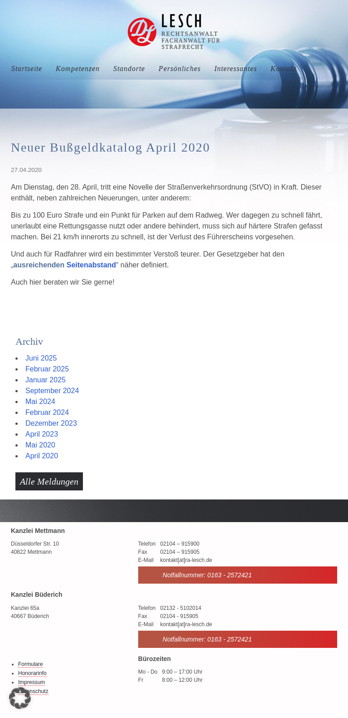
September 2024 (52, 391)
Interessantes (235, 68)
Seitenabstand (91, 265)
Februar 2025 (47, 369)
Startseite (26, 68)
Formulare (30, 664)
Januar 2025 (45, 380)
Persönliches (180, 68)
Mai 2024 (40, 401)
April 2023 (41, 434)
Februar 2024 (47, 412)
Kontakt (283, 68)
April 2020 (41, 456)
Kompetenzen (78, 68)
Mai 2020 (40, 445)
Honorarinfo (32, 673)
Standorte (129, 68)
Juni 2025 (41, 358)
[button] (20, 698)
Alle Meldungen (49, 481)
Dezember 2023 (51, 423)
